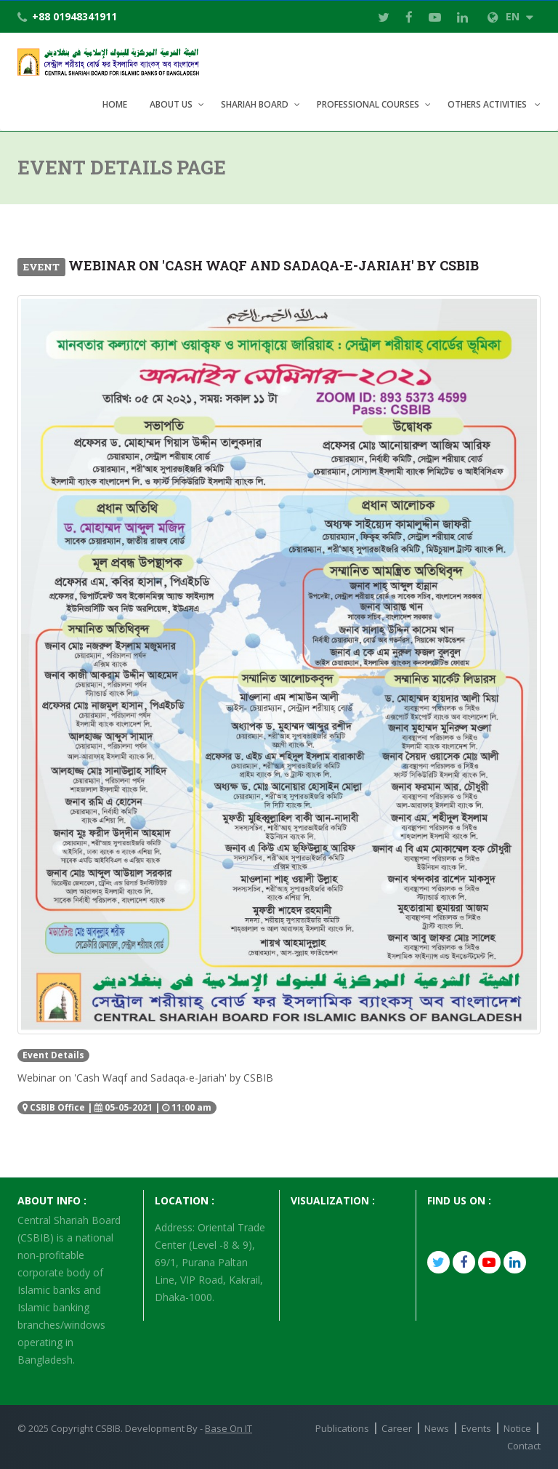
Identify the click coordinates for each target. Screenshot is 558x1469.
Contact (524, 1446)
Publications (342, 1428)
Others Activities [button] (488, 104)
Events (476, 1428)
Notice (517, 1428)
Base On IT (228, 1428)
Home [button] (114, 104)
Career (396, 1428)
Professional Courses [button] (368, 104)
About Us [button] (171, 104)
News (436, 1428)
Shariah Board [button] (254, 104)
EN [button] (510, 16)
